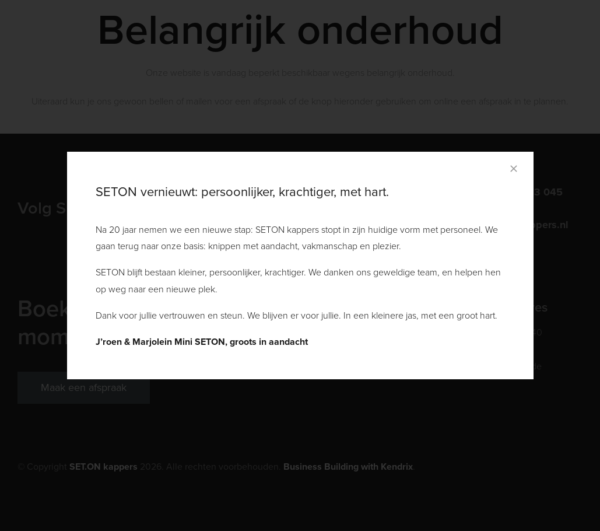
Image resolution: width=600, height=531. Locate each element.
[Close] (514, 168)
